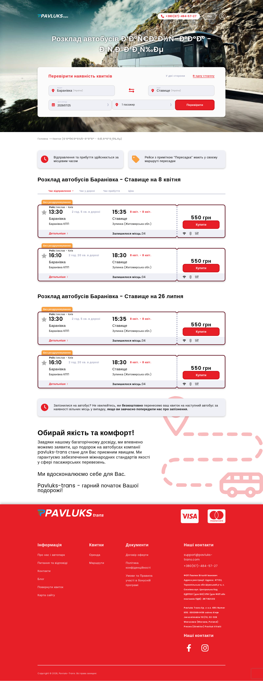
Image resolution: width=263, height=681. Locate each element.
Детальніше (57, 233)
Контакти (45, 571)
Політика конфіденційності (142, 565)
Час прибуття (115, 191)
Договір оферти (141, 554)
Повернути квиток (52, 587)
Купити (201, 224)
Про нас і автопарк (53, 554)
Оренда (97, 554)
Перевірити (194, 105)
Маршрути (99, 563)
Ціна (135, 191)
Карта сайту (47, 595)
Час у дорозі (89, 191)
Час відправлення (60, 191)
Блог (41, 579)
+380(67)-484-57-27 (178, 16)
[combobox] (83, 90)
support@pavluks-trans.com (201, 557)
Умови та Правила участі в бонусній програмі (143, 580)
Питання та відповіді (55, 563)
